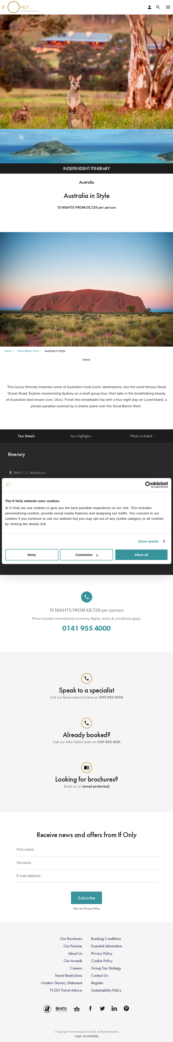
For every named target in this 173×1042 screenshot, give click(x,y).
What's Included (142, 436)
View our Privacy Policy (86, 908)
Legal (78, 1036)
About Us (75, 953)
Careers (76, 968)
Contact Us (99, 975)
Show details (148, 541)
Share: (87, 360)
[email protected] (96, 786)
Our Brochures (71, 938)
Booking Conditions (106, 938)
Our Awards (73, 960)
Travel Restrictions (68, 975)
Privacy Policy (101, 953)
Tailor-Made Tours (28, 351)
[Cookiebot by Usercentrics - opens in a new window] (148, 484)
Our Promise (72, 946)
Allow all (141, 555)
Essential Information (106, 946)
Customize (86, 555)
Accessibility (90, 1036)
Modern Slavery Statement (61, 982)
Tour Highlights (82, 436)
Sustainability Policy (106, 990)
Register (97, 982)
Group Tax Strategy (106, 968)
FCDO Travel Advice (66, 990)
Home (8, 351)
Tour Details (26, 436)
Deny (32, 555)
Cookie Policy (102, 960)
